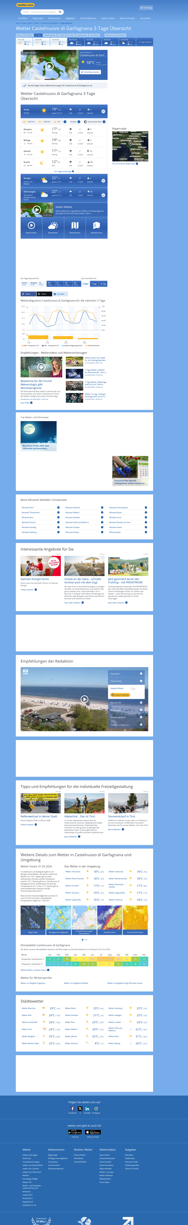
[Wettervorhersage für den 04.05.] (75, 38)
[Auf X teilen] (44, 290)
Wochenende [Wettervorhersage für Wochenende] (52, 31)
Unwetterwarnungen (31, 1158)
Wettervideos (108, 1145)
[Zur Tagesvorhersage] (64, 167)
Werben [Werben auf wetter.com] (26, 1172)
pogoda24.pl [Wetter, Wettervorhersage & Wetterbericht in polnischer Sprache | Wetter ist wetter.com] (28, 1200)
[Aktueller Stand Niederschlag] (130, 142)
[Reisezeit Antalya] (84, 523)
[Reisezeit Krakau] (84, 528)
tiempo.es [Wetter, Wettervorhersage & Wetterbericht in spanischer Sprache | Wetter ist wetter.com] (27, 1189)
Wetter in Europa (107, 1169)
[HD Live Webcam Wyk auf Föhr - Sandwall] (126, 698)
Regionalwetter (106, 1165)
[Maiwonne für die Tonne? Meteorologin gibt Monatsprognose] (41, 363)
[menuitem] (23, 14)
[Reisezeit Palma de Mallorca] (84, 518)
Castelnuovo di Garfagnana (50, 20)
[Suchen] (79, 5)
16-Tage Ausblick (145, 38)
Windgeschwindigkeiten (58, 1154)
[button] (64, 81)
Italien (30, 20)
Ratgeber (131, 1145)
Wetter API (27, 1179)
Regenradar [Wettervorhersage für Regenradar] (85, 31)
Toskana (36, 20)
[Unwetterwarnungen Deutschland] (84, 916)
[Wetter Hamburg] (127, 1004)
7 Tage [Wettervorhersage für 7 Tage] (64, 31)
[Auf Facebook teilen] (28, 290)
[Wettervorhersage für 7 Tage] (94, 280)
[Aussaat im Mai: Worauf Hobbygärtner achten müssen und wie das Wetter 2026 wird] (130, 467)
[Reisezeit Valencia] (84, 503)
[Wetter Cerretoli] (84, 881)
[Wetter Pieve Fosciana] (84, 874)
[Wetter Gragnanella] (128, 888)
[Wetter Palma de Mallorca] (127, 1025)
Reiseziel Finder (132, 1158)
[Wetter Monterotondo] (128, 874)
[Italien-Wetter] (50, 61)
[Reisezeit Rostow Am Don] (128, 518)
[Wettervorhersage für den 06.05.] (110, 38)
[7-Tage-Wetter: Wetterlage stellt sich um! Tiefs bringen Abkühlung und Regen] (85, 383)
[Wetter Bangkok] (41, 1032)
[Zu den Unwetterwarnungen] (42, 126)
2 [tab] (86, 936)
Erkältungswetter (132, 1161)
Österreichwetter (107, 1161)
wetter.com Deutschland (33, 1161)
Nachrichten (105, 1151)
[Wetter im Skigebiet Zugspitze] (41, 979)
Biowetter (130, 1151)
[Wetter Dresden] (84, 1011)
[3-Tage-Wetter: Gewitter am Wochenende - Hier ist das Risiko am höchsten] (85, 371)
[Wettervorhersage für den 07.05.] (127, 38)
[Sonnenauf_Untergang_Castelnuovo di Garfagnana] (44, 117)
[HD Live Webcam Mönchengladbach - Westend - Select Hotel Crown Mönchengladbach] (126, 713)
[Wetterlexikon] (97, 224)
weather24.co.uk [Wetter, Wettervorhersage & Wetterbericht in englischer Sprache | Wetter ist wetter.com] (30, 1204)
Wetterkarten (57, 1145)
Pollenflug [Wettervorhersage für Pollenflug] (98, 31)
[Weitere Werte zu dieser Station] (35, 966)
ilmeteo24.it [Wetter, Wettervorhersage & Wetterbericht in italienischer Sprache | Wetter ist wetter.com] (28, 1196)
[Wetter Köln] (41, 1011)
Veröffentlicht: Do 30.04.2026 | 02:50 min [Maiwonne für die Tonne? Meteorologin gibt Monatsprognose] (34, 395)
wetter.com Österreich (32, 1169)
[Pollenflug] (146, 5)
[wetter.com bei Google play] (75, 1130)
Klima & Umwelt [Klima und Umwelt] (132, 1165)
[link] (23, 15)
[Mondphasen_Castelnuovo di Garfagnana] (95, 117)
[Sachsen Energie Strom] (39, 577)
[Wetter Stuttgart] (127, 1011)
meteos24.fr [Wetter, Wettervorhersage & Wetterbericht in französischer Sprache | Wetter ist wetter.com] (28, 1193)
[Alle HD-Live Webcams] (126, 721)
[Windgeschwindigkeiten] (58, 916)
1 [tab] (82, 936)
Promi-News (105, 1179)
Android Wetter (80, 1158)
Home (18, 20)
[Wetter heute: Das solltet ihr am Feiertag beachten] (85, 359)
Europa (23, 20)
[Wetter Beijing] (127, 1039)
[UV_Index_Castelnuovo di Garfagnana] (75, 117)
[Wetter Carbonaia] (128, 867)
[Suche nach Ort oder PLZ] (60, 5)
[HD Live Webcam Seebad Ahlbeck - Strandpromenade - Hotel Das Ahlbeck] (84, 695)
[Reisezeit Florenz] (41, 518)
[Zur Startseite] (25, 5)
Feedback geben (102, 61)
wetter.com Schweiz (31, 1165)
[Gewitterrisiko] (109, 916)
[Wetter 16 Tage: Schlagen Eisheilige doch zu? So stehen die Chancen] (85, 395)
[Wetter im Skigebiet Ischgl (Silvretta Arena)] (127, 979)
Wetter (27, 1145)
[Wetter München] (41, 1004)
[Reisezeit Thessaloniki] (41, 508)
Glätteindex (130, 1154)
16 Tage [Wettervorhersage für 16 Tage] (74, 31)
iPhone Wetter (80, 1151)
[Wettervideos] (31, 224)
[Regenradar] (33, 916)
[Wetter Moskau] (84, 1039)
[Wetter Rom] (84, 1018)
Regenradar (53, 1151)
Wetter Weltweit (106, 1172)
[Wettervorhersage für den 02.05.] (41, 38)
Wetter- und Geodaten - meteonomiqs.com (32, 1184)
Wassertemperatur (56, 1165)
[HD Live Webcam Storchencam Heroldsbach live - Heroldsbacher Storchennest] (126, 706)
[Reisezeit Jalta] (128, 528)
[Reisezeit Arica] (128, 513)
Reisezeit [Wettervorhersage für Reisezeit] (114, 31)
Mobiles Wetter (83, 1145)
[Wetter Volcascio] (84, 888)
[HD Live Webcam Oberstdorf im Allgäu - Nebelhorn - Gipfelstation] (126, 669)
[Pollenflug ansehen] (90, 68)
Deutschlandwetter (107, 1154)
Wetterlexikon (105, 1176)
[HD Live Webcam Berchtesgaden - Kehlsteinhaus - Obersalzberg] (126, 677)
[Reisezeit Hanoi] (128, 523)
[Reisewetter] (53, 224)
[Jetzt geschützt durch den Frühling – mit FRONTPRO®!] (126, 577)
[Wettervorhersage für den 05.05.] (93, 38)
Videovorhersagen (30, 1151)
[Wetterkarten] (75, 224)
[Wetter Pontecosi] (128, 895)
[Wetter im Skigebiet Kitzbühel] (84, 979)
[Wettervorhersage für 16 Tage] (103, 280)
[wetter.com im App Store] (93, 1130)
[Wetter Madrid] (84, 1025)
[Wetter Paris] (41, 1025)
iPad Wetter (79, 1154)
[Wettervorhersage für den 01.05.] (24, 38)
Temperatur (53, 1158)
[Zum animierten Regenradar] (125, 160)
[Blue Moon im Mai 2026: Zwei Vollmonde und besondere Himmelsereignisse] (39, 432)
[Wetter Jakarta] (84, 1032)
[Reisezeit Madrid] (84, 508)
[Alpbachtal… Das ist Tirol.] (83, 812)
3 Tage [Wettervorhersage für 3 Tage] (39, 31)
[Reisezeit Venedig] (41, 523)
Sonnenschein (54, 1161)
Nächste (146, 914)
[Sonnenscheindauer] (135, 916)
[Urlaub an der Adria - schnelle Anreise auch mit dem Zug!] (83, 577)
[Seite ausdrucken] (60, 290)
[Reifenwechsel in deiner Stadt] (39, 812)
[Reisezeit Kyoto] (128, 508)
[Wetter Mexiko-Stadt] (41, 1039)
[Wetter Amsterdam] (41, 1018)
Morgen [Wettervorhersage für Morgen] (30, 31)
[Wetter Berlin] (84, 1004)
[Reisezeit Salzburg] (41, 528)
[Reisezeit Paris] (41, 503)
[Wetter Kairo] (127, 1032)
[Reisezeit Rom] (41, 513)
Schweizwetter (106, 1158)
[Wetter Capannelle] (84, 895)
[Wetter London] (127, 1018)
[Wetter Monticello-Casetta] (128, 881)
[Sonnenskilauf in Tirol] (126, 812)
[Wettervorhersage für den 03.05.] (58, 38)
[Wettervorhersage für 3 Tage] (85, 280)
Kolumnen (27, 1154)
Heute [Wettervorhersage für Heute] (20, 31)
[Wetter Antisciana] (84, 867)
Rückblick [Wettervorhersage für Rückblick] (126, 31)
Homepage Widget (30, 1176)
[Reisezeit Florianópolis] (128, 503)
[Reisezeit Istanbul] (84, 513)
